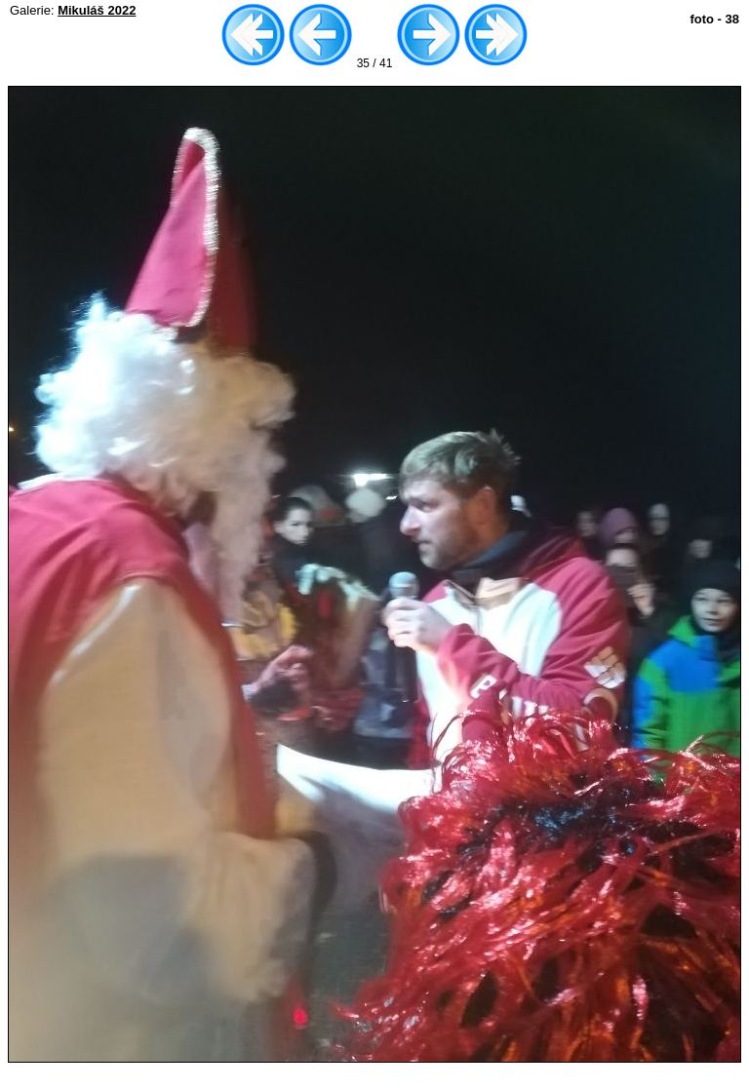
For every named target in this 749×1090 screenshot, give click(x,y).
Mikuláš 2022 (97, 10)
